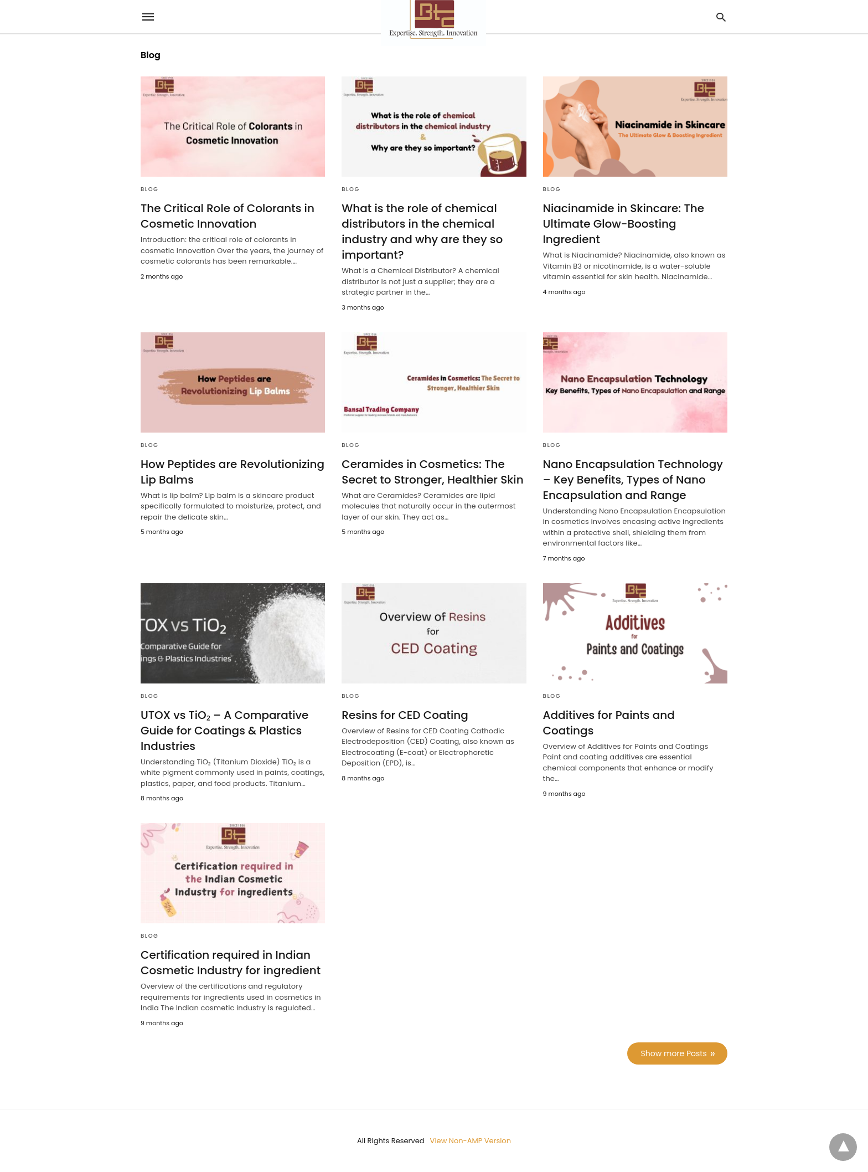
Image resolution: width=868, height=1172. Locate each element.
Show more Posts (674, 1053)
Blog (149, 189)
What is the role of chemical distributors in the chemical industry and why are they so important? (422, 232)
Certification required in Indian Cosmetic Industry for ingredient (231, 962)
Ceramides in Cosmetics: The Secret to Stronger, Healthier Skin (432, 471)
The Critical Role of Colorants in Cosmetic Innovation (227, 216)
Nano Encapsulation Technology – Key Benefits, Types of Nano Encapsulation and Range (633, 479)
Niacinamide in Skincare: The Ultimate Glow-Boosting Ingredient (623, 224)
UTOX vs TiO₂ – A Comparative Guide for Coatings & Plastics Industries (224, 730)
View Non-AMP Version (470, 1140)
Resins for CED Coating (405, 715)
